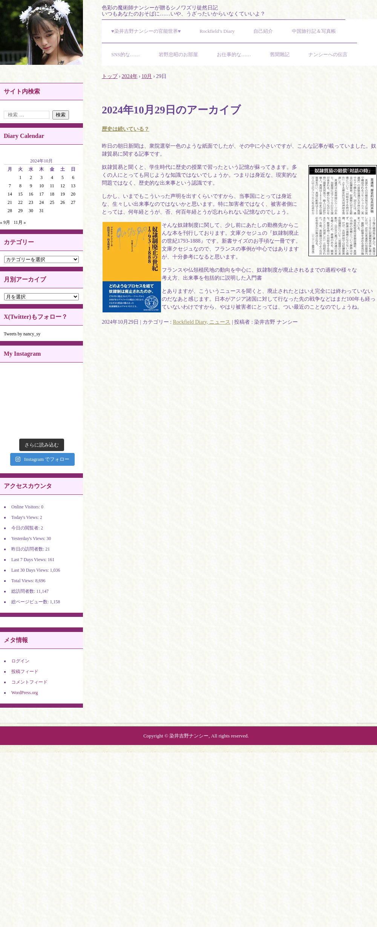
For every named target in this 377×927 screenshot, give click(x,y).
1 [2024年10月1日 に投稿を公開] (20, 177)
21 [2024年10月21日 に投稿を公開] (10, 202)
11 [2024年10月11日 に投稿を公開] (52, 185)
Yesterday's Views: (28, 538)
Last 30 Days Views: (30, 570)
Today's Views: (25, 517)
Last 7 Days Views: (29, 559)
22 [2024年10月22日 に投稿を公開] (20, 202)
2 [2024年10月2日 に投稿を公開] (31, 177)
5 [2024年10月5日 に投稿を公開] (62, 177)
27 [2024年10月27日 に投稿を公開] (73, 202)
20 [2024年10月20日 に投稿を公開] (73, 194)
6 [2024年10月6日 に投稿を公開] (73, 177)
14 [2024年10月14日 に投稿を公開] (10, 194)
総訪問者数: (23, 591)
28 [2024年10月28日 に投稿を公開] (10, 210)
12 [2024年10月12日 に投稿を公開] (62, 185)
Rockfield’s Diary (216, 31)
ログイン (20, 661)
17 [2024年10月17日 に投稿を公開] (41, 194)
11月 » (20, 222)
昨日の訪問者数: (28, 549)
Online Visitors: (26, 506)
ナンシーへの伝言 (328, 54)
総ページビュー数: (30, 601)
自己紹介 (263, 31)
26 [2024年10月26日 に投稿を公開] (62, 202)
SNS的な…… (125, 54)
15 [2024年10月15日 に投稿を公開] (20, 194)
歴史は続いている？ (125, 129)
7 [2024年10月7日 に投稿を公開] (10, 185)
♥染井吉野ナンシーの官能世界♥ (146, 31)
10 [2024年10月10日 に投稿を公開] (41, 185)
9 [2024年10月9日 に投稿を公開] (31, 185)
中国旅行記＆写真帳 (314, 31)
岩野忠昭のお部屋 (178, 54)
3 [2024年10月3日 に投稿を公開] (41, 177)
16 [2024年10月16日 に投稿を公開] (31, 194)
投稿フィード (24, 671)
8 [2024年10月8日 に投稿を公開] (20, 185)
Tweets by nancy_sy (22, 334)
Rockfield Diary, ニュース (202, 322)
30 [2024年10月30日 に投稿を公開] (31, 210)
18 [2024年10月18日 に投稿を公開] (52, 194)
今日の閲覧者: (26, 528)
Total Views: (23, 580)
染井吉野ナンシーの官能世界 (41, 32)
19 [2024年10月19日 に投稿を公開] (62, 194)
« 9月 (5, 222)
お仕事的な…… (234, 54)
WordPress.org (24, 692)
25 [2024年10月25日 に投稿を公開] (52, 202)
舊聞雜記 (280, 54)
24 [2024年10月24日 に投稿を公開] (41, 202)
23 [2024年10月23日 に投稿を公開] (31, 202)
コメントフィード (29, 682)
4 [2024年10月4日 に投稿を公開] (52, 177)
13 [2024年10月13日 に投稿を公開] (73, 185)
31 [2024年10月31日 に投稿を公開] (41, 210)
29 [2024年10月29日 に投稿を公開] (20, 210)
